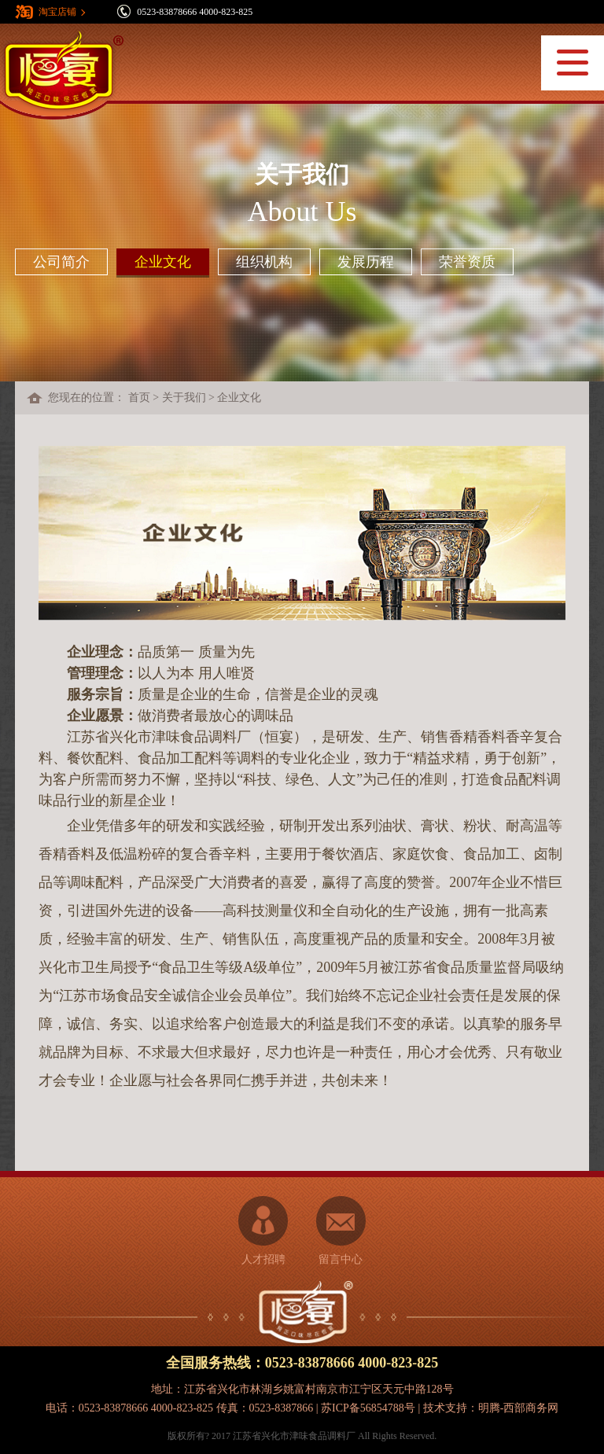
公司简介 (61, 262)
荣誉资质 (467, 262)
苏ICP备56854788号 (368, 1408)
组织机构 (264, 262)
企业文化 (162, 262)
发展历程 (365, 262)
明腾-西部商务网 (518, 1408)
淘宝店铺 (57, 11)
